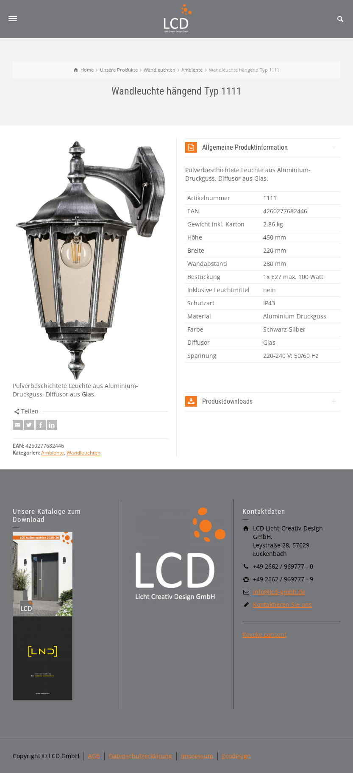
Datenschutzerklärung (140, 756)
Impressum (197, 756)
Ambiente (52, 452)
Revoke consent (264, 635)
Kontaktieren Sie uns (282, 604)
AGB (94, 756)
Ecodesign (236, 756)
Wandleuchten (83, 452)
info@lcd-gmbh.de (279, 592)
